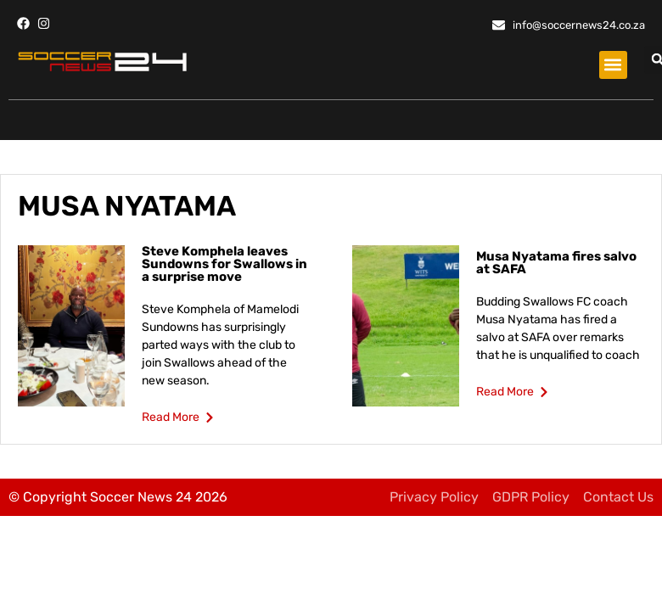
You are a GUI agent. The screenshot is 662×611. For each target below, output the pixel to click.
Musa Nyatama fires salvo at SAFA (556, 263)
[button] (613, 65)
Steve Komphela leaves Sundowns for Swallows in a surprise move (224, 264)
